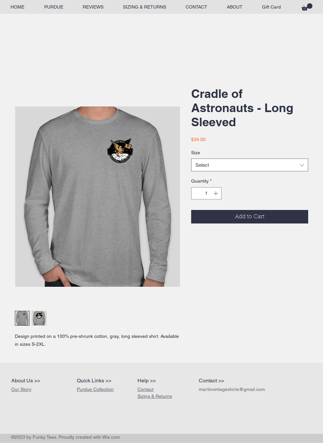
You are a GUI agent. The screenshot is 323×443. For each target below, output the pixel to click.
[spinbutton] (206, 193)
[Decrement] (196, 193)
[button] (307, 7)
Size (195, 152)
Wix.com (111, 437)
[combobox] (249, 165)
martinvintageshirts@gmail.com (232, 389)
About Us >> (25, 380)
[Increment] (216, 193)
